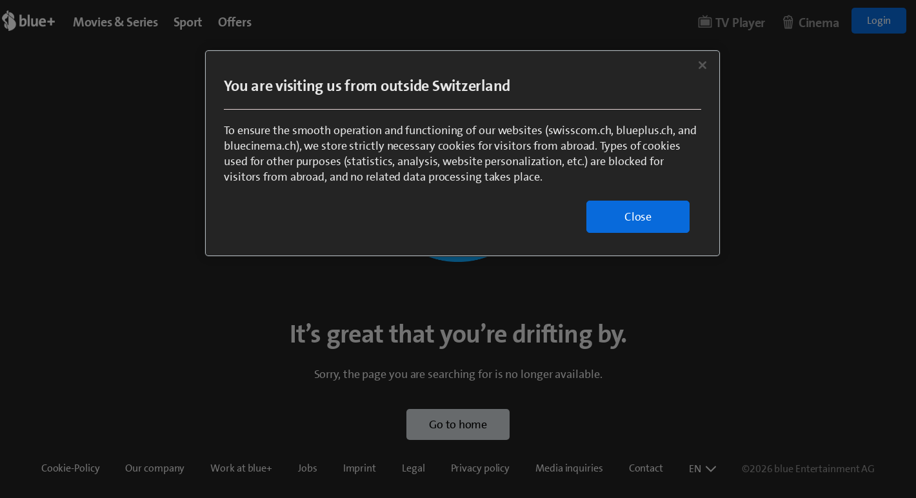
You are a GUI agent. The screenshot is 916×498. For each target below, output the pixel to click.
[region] (462, 153)
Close (638, 216)
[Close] (702, 65)
